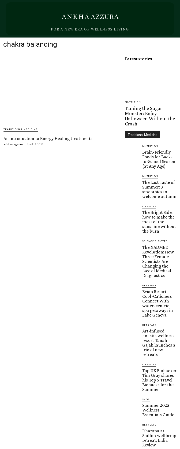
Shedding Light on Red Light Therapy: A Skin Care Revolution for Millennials (157, 349)
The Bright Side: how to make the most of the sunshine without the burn (157, 184)
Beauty (147, 339)
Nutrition (132, 102)
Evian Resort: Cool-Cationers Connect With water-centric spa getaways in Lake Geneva (158, 236)
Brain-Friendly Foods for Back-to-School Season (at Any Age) (158, 140)
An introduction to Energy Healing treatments (47, 138)
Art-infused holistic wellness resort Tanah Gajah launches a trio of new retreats (157, 260)
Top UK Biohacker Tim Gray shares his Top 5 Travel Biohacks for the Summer (157, 285)
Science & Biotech (154, 198)
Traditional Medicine (19, 129)
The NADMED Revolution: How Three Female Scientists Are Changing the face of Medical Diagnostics (157, 210)
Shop (145, 299)
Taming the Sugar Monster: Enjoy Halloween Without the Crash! (147, 108)
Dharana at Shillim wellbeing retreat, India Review (157, 327)
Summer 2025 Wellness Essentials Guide (157, 305)
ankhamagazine (13, 144)
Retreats (148, 226)
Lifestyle (148, 174)
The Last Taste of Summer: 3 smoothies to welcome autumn (158, 161)
